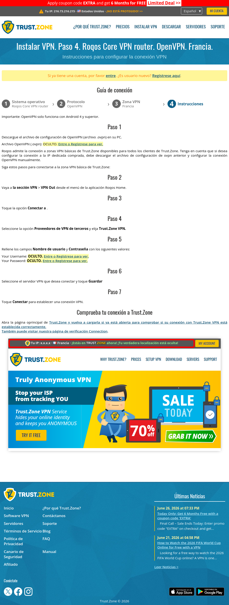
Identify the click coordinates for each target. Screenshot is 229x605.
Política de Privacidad (13, 541)
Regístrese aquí (166, 75)
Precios (122, 27)
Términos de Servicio (23, 531)
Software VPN (16, 515)
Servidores (196, 27)
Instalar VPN (145, 27)
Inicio (9, 508)
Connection (98, 331)
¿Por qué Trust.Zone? (92, 27)
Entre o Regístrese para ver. (80, 144)
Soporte (218, 27)
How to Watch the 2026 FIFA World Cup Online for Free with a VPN (189, 545)
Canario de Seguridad (14, 554)
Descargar (171, 27)
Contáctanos (54, 515)
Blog (46, 531)
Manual (49, 551)
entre (111, 75)
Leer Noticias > (166, 567)
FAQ (46, 538)
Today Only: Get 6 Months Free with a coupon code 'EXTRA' (187, 515)
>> (164, 3)
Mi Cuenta (216, 11)
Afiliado (11, 564)
